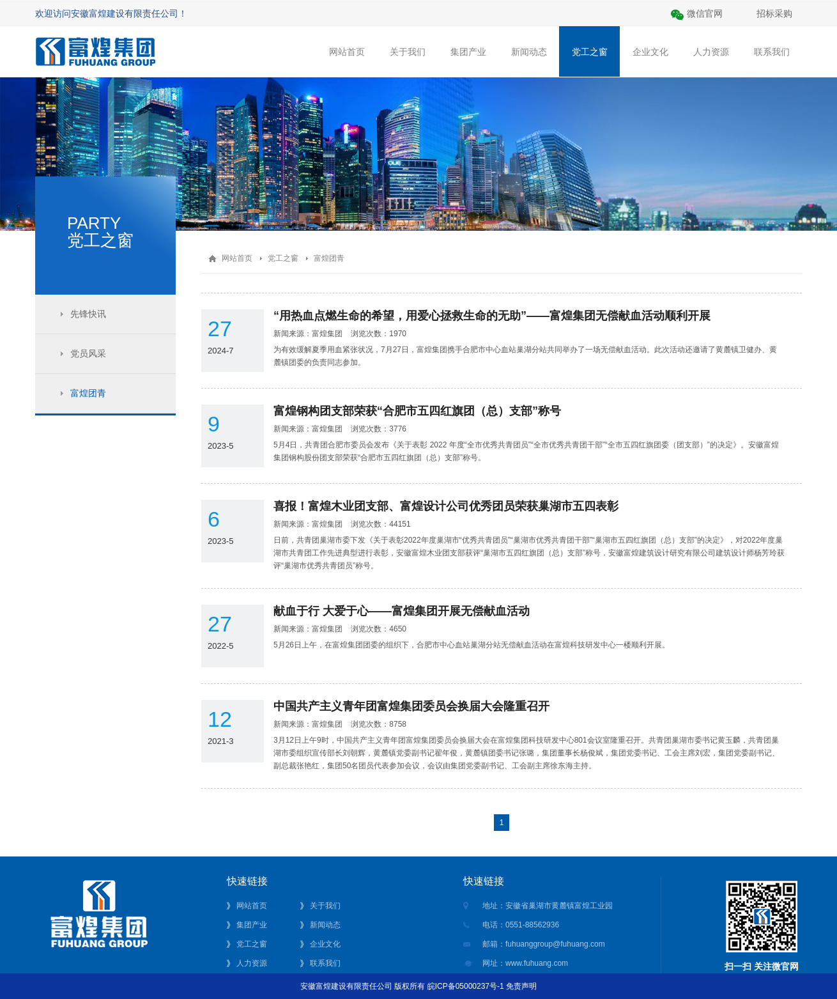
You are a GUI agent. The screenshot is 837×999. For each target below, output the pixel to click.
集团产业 (468, 62)
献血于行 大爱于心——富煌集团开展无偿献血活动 (401, 611)
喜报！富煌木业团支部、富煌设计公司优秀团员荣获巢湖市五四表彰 (445, 506)
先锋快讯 (88, 314)
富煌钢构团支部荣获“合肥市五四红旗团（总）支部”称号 (417, 411)
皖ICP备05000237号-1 (465, 986)
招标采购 (774, 13)
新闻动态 (528, 62)
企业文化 (650, 62)
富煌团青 (88, 393)
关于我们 (407, 62)
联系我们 (771, 62)
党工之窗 (589, 51)
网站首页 (346, 62)
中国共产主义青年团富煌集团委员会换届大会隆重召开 (411, 706)
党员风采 (88, 353)
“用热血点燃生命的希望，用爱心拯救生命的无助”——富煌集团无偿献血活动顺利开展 (491, 315)
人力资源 (710, 62)
